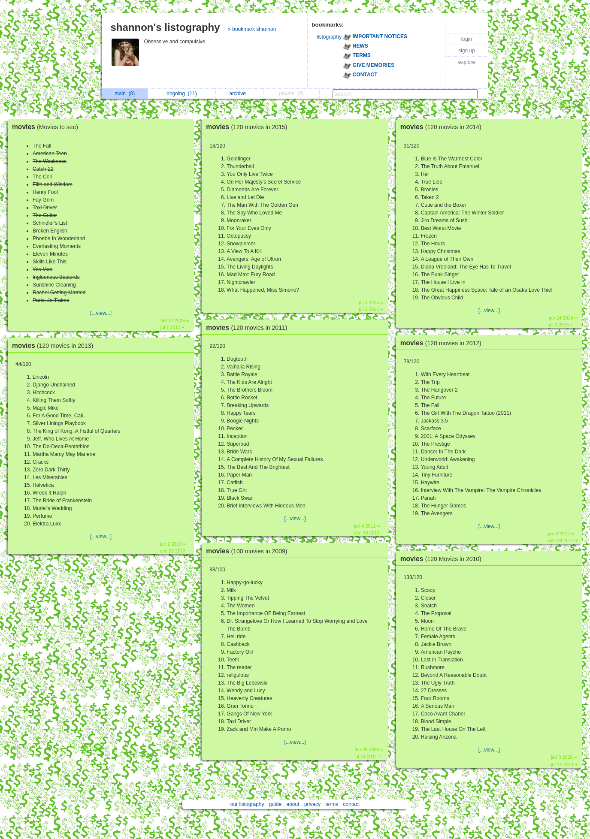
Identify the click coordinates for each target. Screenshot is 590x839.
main (125, 94)
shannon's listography (165, 27)
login (466, 39)
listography (329, 37)
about (293, 804)
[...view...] (101, 313)
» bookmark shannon (252, 29)
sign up (466, 51)
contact (351, 804)
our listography (247, 804)
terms (331, 804)
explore (466, 62)
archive (239, 94)
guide (275, 804)
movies (47, 126)
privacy (312, 804)
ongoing (181, 94)
